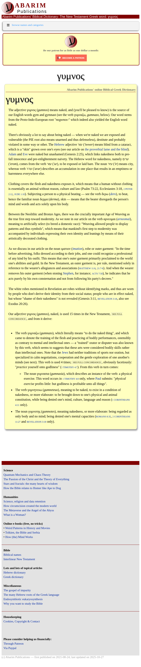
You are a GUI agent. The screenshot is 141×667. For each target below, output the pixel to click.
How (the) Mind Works (19, 537)
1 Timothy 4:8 (71, 379)
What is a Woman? (14, 514)
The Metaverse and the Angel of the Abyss (28, 510)
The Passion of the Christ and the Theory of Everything (36, 479)
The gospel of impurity (17, 590)
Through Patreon (13, 643)
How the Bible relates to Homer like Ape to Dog (32, 488)
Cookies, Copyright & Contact (21, 621)
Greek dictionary (13, 577)
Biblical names (12, 554)
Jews (65, 352)
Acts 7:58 (97, 273)
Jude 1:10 (19, 194)
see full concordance (87, 362)
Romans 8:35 (103, 416)
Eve (25, 154)
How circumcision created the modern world (29, 505)
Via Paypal (9, 648)
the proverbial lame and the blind (106, 149)
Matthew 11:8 (87, 268)
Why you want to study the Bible (23, 603)
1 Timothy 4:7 (69, 367)
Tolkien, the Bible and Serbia (22, 532)
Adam (12, 154)
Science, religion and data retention (24, 501)
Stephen (68, 273)
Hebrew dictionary (14, 572)
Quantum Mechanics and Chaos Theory (27, 474)
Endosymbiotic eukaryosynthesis (22, 599)
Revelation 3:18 (107, 299)
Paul (98, 378)
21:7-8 (100, 268)
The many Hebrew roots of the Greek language (31, 594)
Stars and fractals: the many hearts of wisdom (30, 483)
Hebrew (59, 144)
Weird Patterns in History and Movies (27, 528)
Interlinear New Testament (19, 559)
